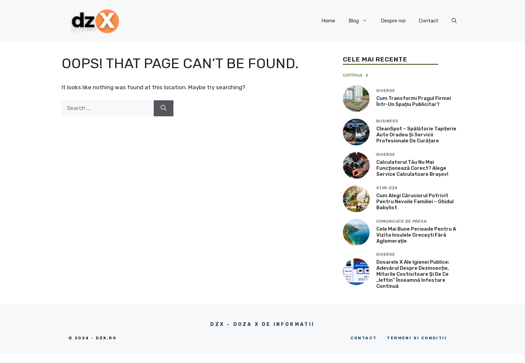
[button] (454, 21)
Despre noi (393, 21)
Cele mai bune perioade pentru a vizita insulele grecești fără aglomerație (416, 235)
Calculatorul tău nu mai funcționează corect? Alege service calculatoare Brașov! (412, 168)
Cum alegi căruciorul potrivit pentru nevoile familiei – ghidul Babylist (415, 202)
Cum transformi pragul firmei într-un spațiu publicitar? (413, 101)
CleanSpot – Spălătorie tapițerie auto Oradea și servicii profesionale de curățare (416, 135)
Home (328, 21)
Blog (361, 21)
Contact (428, 21)
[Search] (163, 108)
